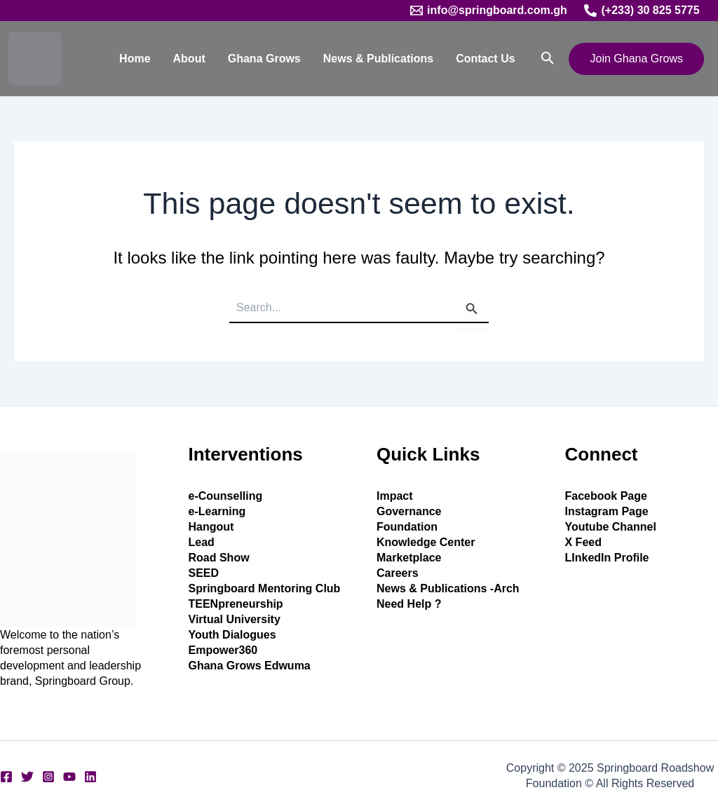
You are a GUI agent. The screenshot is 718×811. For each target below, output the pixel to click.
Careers (398, 573)
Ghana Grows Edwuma (250, 666)
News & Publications (378, 58)
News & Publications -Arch (448, 588)
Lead (202, 542)
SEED (204, 573)
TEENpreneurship (236, 604)
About (189, 58)
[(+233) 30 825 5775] (642, 10)
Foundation (407, 527)
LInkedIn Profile (607, 558)
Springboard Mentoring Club (265, 588)
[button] (548, 58)
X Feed (583, 542)
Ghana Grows (264, 58)
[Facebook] (6, 776)
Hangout (211, 527)
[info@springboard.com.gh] (488, 10)
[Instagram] (48, 776)
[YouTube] (69, 776)
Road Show (219, 558)
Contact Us (485, 58)
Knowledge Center (426, 542)
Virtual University (234, 619)
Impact (395, 496)
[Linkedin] (90, 776)
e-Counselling (226, 496)
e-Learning (217, 511)
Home (134, 58)
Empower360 (223, 650)
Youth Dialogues (232, 635)
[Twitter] (27, 776)
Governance (409, 511)
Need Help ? (409, 604)
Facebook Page (606, 496)
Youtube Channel (610, 527)
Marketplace (409, 558)
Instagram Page (607, 511)
